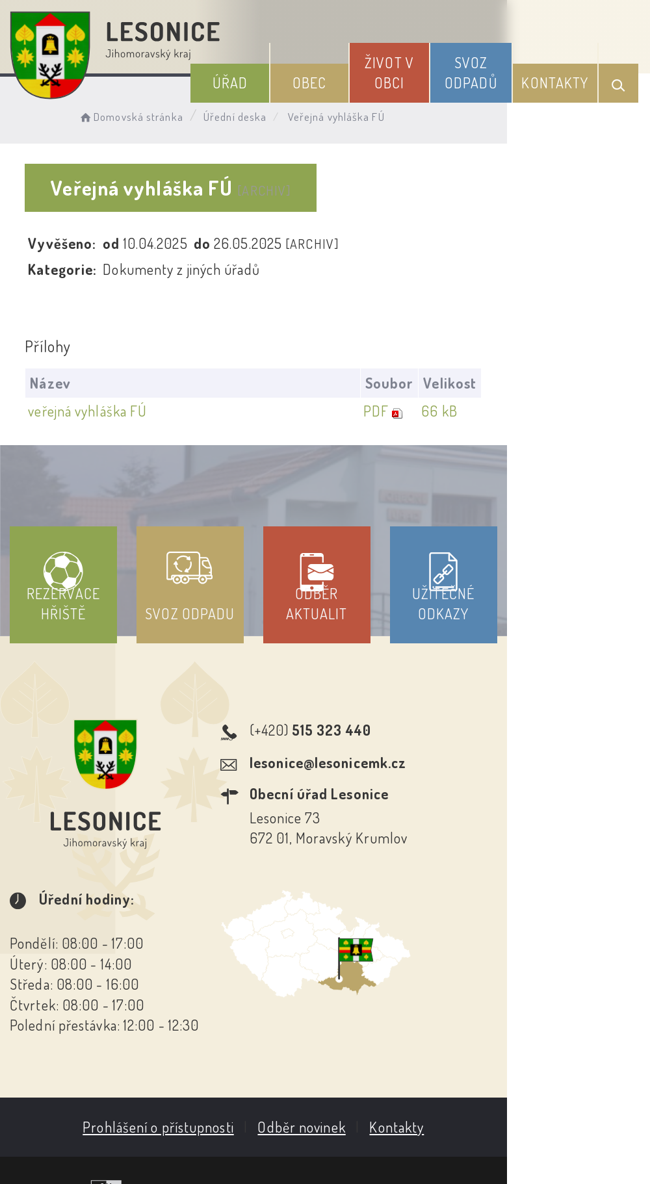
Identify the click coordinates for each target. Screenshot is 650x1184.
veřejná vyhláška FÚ (91, 411)
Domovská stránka (147, 114)
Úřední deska (251, 114)
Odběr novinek (373, 1045)
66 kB (578, 411)
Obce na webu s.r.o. (562, 1109)
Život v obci (418, 67)
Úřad (283, 77)
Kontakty (561, 77)
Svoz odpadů (488, 67)
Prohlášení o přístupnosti (230, 1045)
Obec (351, 77)
